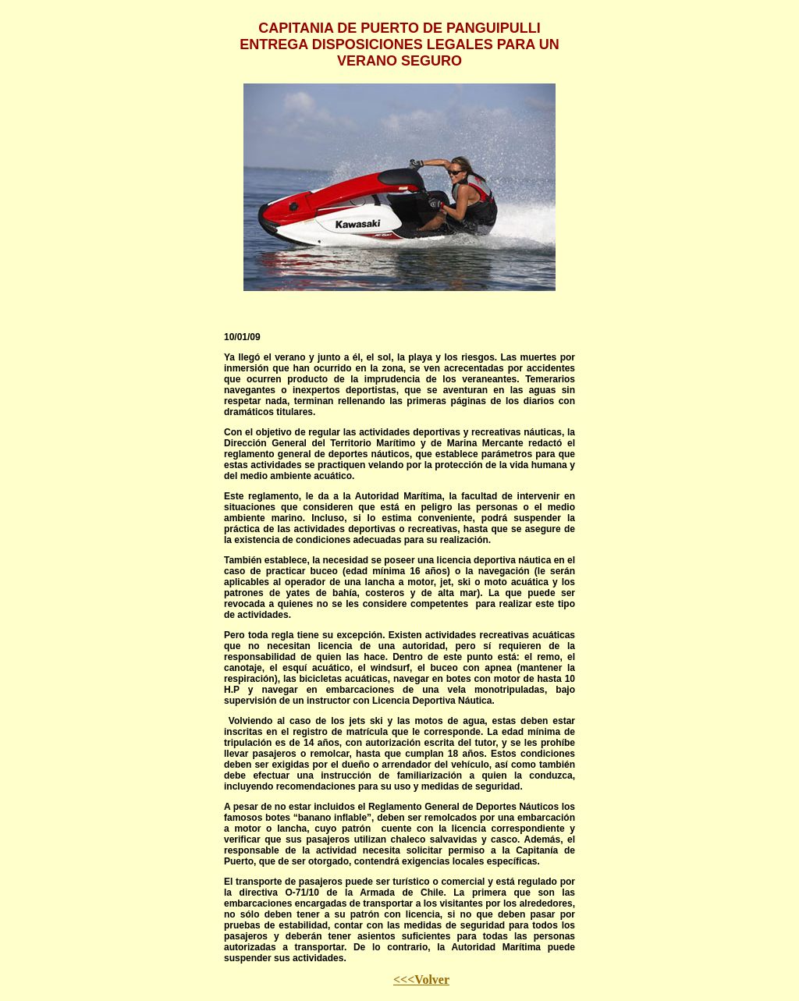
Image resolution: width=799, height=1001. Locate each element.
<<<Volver (421, 979)
